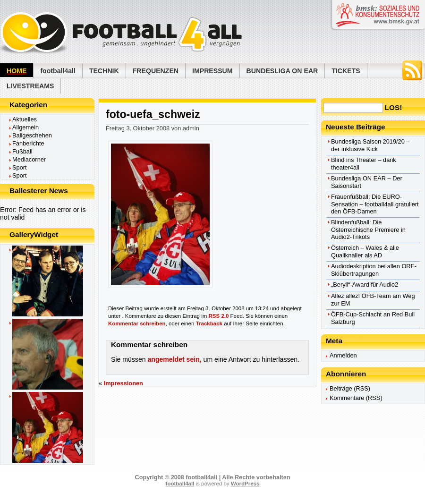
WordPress (245, 483)
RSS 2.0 (219, 316)
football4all (58, 71)
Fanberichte (28, 143)
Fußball (22, 151)
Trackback (209, 323)
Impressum (212, 71)
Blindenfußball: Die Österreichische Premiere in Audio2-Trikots (368, 229)
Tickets (346, 71)
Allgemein (25, 127)
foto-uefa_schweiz (153, 114)
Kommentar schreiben (137, 323)
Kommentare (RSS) (356, 397)
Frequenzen (155, 71)
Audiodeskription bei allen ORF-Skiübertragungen (373, 270)
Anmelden (343, 355)
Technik (104, 71)
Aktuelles (24, 119)
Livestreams (30, 86)
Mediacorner (29, 159)
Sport (19, 167)
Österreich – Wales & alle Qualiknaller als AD (365, 251)
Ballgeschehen (32, 135)
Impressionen (123, 383)
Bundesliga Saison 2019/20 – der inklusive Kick (370, 145)
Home (16, 71)
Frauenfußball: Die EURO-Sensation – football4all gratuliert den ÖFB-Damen (375, 204)
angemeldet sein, (174, 359)
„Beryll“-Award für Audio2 (364, 284)
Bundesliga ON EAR (282, 71)
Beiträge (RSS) (350, 388)
